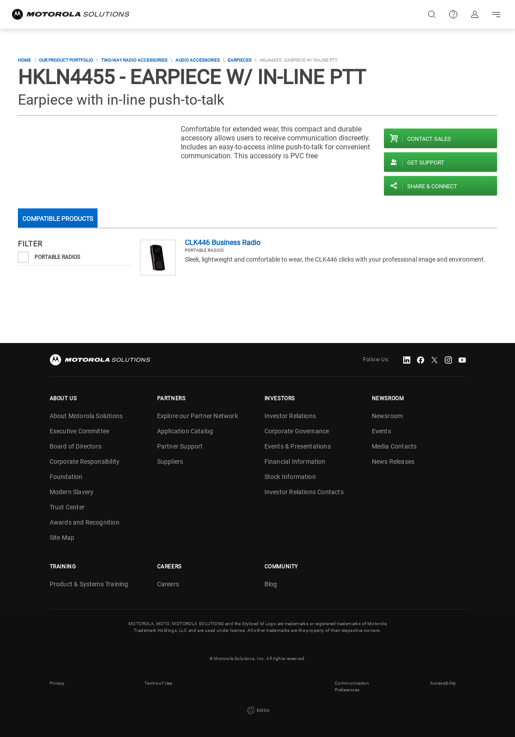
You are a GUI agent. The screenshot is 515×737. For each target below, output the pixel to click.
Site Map (62, 537)
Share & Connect (432, 186)
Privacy (57, 683)
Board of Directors (76, 446)
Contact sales (429, 139)
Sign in (474, 14)
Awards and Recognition (84, 522)
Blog (270, 584)
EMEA (257, 710)
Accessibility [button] (443, 683)
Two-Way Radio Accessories (134, 60)
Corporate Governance (296, 431)
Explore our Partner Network (197, 415)
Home (24, 60)
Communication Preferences (352, 686)
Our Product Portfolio (66, 60)
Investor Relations (290, 415)
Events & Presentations (297, 446)
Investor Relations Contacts (304, 492)
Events (381, 431)
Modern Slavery (72, 492)
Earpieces (239, 60)
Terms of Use (158, 683)
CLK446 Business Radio (222, 242)
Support (453, 14)
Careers (168, 584)
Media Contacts (394, 446)
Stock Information (290, 476)
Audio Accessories (197, 60)
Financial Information (295, 461)
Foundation (66, 476)
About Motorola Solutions (86, 415)
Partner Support (180, 446)
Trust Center (67, 507)
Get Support (425, 162)
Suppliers (170, 461)
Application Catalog (185, 431)
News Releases (393, 461)
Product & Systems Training (89, 584)
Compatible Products (57, 218)
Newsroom (387, 415)
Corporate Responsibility (85, 461)
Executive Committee (80, 431)
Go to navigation (496, 14)
